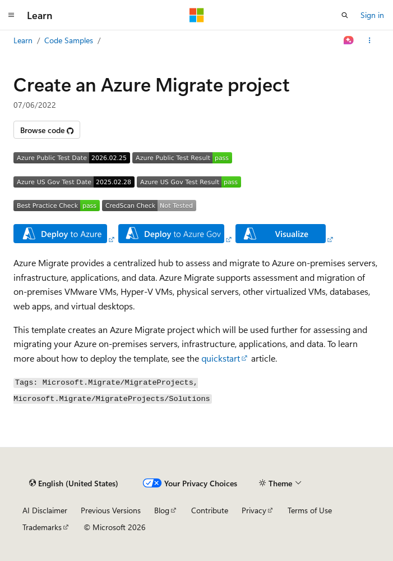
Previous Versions (111, 510)
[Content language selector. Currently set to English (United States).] (73, 483)
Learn (23, 40)
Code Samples (68, 40)
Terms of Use (310, 510)
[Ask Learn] (349, 40)
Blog (161, 510)
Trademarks (42, 527)
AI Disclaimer (44, 510)
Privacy (254, 510)
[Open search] (345, 15)
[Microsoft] (196, 15)
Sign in (372, 15)
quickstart (220, 358)
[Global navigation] (11, 15)
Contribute (209, 510)
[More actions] (370, 40)
